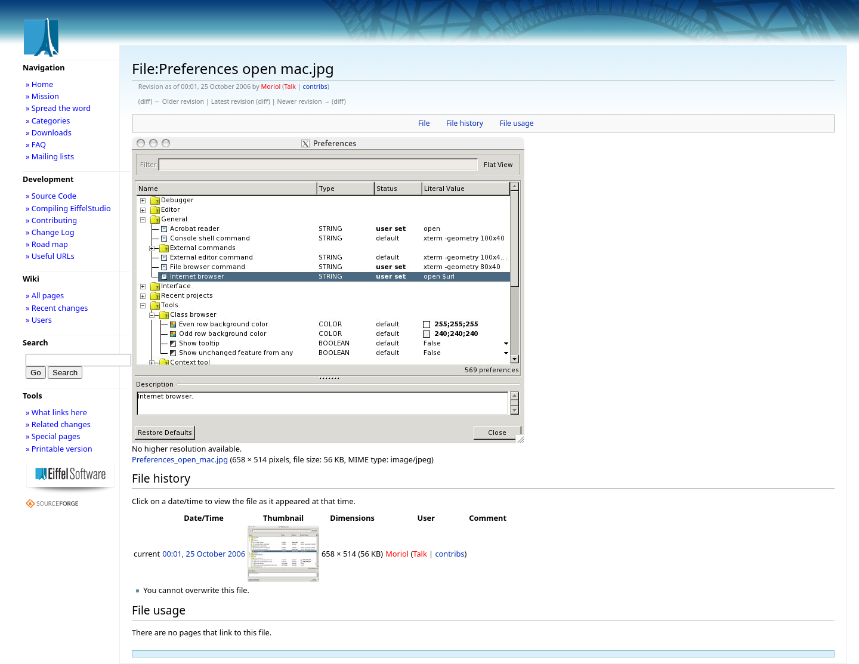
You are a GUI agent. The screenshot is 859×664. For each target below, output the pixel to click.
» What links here (56, 412)
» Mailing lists (50, 156)
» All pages (45, 295)
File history (464, 123)
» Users (39, 319)
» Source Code (51, 195)
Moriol (271, 86)
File (424, 123)
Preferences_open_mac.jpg (180, 459)
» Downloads (49, 132)
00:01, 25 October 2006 (203, 553)
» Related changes (58, 424)
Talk (290, 86)
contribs (315, 86)
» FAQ (36, 144)
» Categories (48, 120)
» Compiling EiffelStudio (68, 208)
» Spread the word (58, 108)
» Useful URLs (50, 256)
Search (35, 342)
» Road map (47, 244)
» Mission (42, 96)
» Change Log (50, 232)
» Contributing (51, 220)
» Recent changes (57, 307)
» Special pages (53, 436)
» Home (39, 84)
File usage (517, 123)
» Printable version (59, 448)
